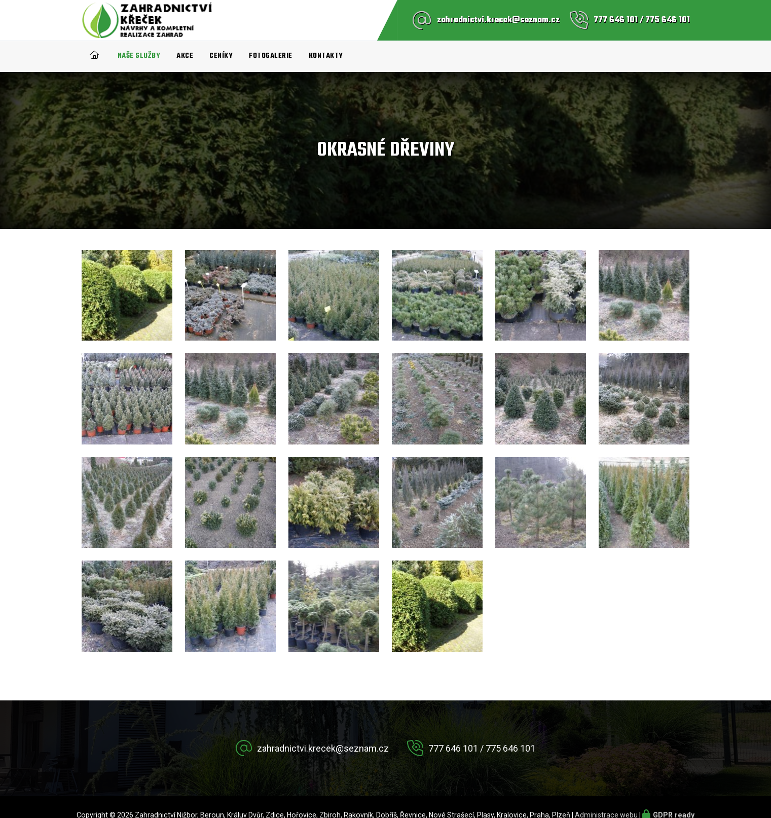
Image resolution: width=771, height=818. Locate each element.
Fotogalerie (270, 56)
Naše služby (139, 56)
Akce (184, 56)
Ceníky (221, 56)
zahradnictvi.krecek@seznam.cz (498, 20)
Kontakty (326, 56)
